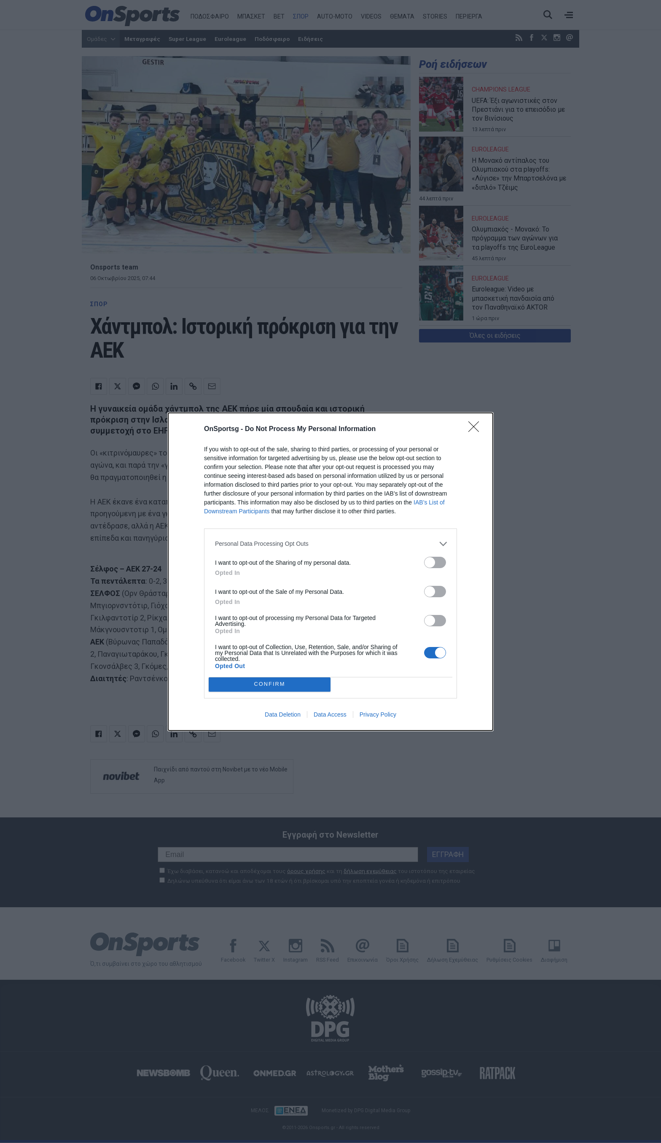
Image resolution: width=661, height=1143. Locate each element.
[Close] (476, 429)
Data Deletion (283, 714)
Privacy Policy (378, 714)
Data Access (330, 714)
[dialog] (330, 572)
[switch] (435, 562)
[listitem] (330, 543)
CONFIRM (269, 684)
